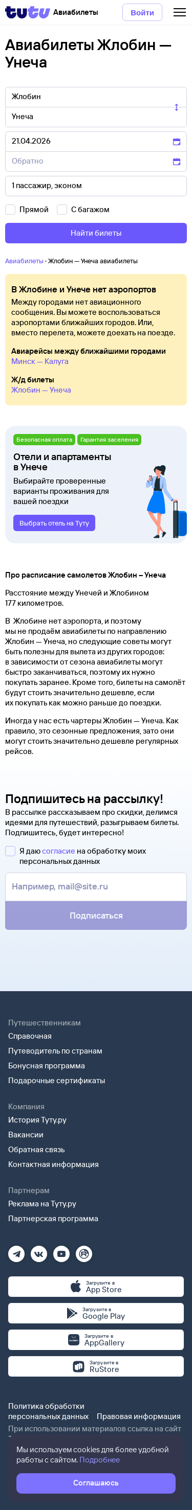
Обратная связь (36, 1149)
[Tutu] (27, 12)
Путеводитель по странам (55, 1051)
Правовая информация (139, 1416)
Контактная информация (53, 1164)
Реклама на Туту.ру (42, 1203)
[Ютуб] (61, 1250)
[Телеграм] (16, 1250)
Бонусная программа (46, 1065)
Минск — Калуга (40, 361)
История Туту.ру (37, 1120)
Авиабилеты (24, 261)
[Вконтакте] (39, 1250)
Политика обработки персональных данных (48, 1411)
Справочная (30, 1036)
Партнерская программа (53, 1218)
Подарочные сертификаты (56, 1080)
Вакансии (26, 1134)
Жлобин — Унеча (41, 390)
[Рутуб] (84, 1250)
